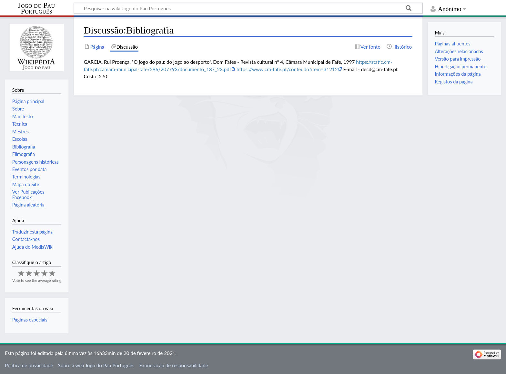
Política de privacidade (29, 365)
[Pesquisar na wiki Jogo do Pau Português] (248, 8)
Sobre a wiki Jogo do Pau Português (96, 365)
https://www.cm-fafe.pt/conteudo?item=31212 (287, 69)
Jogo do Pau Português (36, 8)
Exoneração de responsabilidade (173, 365)
